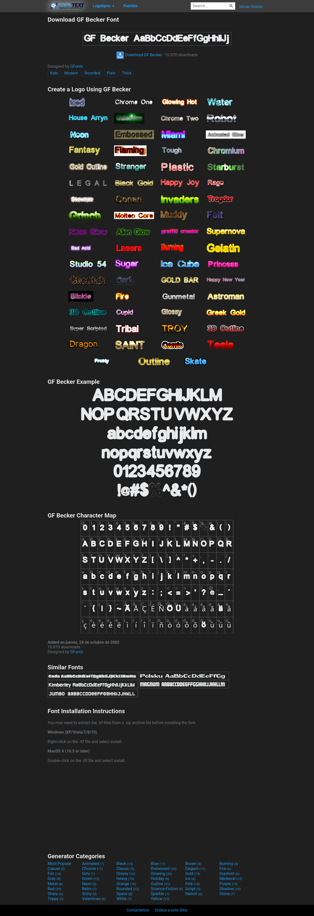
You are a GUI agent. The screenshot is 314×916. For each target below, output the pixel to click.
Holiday (160, 878)
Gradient (229, 873)
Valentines (94, 898)
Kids (54, 73)
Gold (192, 873)
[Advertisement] (24, 90)
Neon (89, 883)
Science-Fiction (167, 888)
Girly (88, 873)
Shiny (89, 893)
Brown (193, 863)
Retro (89, 888)
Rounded (92, 73)
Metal (55, 883)
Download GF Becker (139, 55)
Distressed (163, 868)
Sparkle (160, 893)
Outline (160, 883)
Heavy (125, 878)
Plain (111, 73)
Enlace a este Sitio (171, 910)
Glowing (161, 873)
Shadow (230, 888)
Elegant (195, 868)
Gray (54, 878)
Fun (54, 873)
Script (193, 888)
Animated (93, 863)
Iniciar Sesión (251, 6)
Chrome (92, 868)
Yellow (160, 898)
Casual (56, 868)
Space (124, 893)
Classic (125, 868)
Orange (126, 883)
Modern (71, 73)
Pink (192, 883)
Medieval (231, 878)
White (124, 898)
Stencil (193, 893)
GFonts (76, 66)
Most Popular (60, 863)
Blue (158, 863)
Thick (127, 73)
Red (54, 888)
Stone (227, 893)
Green (90, 878)
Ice (190, 878)
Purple (229, 883)
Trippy (56, 898)
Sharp (55, 893)
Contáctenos (138, 910)
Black (124, 863)
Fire (225, 868)
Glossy (125, 873)
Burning (229, 863)
